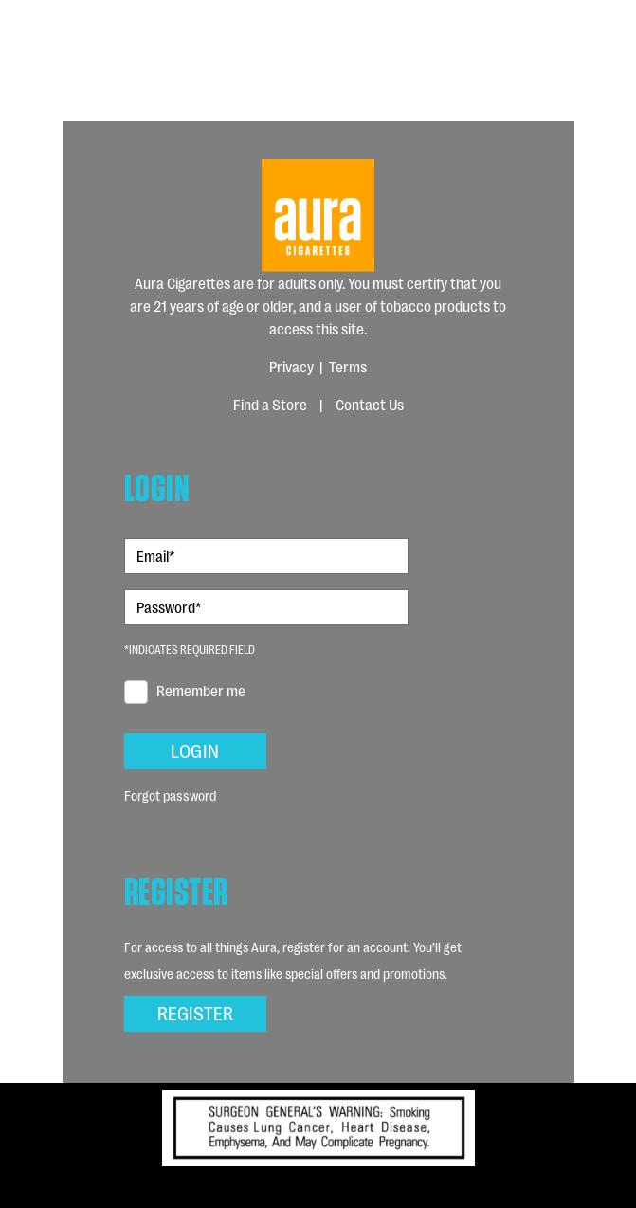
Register (195, 1012)
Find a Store (270, 404)
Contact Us (370, 404)
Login (195, 749)
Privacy (291, 366)
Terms (348, 366)
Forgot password (170, 794)
